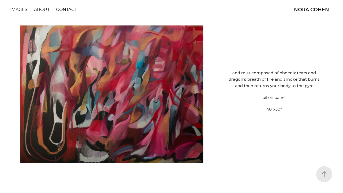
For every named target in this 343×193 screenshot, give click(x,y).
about (42, 9)
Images (18, 9)
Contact (66, 9)
